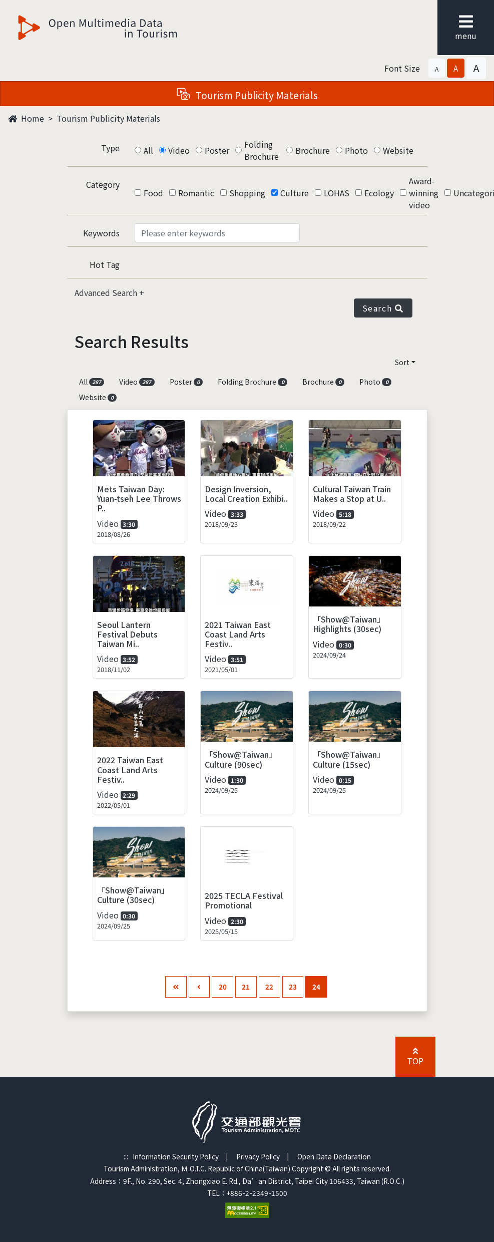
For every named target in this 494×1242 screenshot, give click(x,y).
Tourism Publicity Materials (108, 118)
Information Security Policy (176, 1156)
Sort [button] (402, 362)
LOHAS (336, 193)
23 (293, 987)
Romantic (196, 193)
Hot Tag (105, 264)
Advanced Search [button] (107, 292)
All (148, 150)
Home (26, 118)
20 (223, 987)
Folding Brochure (261, 150)
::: (126, 1156)
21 (246, 987)
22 (269, 987)
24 (316, 987)
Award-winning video (423, 193)
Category (103, 184)
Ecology (379, 193)
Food (153, 193)
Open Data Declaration (334, 1156)
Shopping (247, 193)
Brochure (312, 150)
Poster (217, 150)
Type (110, 148)
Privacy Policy (258, 1156)
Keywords (101, 233)
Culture (294, 193)
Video (179, 150)
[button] (436, 68)
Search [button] (383, 308)
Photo (356, 150)
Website (398, 150)
